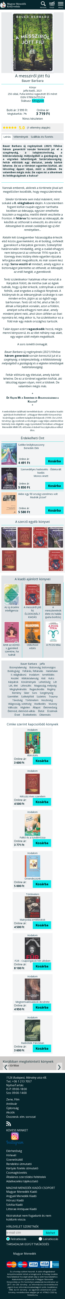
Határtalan (52, 671)
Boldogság (13, 671)
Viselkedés (40, 703)
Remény (16, 692)
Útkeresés (45, 714)
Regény (51, 689)
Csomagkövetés (16, 1172)
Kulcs (51, 678)
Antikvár (11, 1104)
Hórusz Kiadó (15, 1200)
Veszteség (47, 700)
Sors (34, 692)
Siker (26, 692)
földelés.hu (32, 1295)
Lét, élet (13, 685)
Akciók (10, 1112)
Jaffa (42, 663)
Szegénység (46, 692)
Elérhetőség (14, 1151)
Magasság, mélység (45, 685)
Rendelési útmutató (19, 1164)
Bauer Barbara (28, 663)
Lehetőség (44, 682)
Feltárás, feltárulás (32, 671)
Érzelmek (52, 711)
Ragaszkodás (36, 689)
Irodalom (34, 674)
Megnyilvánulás (18, 689)
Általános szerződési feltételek (26, 1177)
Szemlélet (12, 696)
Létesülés (26, 685)
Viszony (53, 703)
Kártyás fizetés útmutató (22, 1168)
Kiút (43, 678)
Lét (55, 682)
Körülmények (28, 682)
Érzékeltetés (30, 714)
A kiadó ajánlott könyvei (32, 579)
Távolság (17, 700)
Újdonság (12, 1108)
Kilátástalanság (29, 678)
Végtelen (25, 707)
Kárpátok (13, 682)
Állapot (37, 707)
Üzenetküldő (14, 1159)
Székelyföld (27, 696)
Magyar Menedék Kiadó (21, 1192)
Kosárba (54, 461)
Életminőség (50, 707)
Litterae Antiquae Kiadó (21, 1209)
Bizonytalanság (18, 667)
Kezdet (15, 678)
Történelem (31, 700)
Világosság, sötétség (19, 703)
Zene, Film (12, 1099)
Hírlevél (11, 1155)
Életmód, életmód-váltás (21, 711)
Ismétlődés (48, 674)
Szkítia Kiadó (14, 1205)
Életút (41, 711)
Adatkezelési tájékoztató (22, 1181)
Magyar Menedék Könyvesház (13, 7)
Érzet (17, 714)
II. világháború (18, 674)
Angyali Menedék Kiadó (21, 1196)
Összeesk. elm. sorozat (21, 1117)
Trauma (53, 696)
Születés (41, 696)
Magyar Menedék (24, 1253)
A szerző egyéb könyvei (32, 522)
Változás (13, 707)
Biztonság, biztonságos (42, 667)
